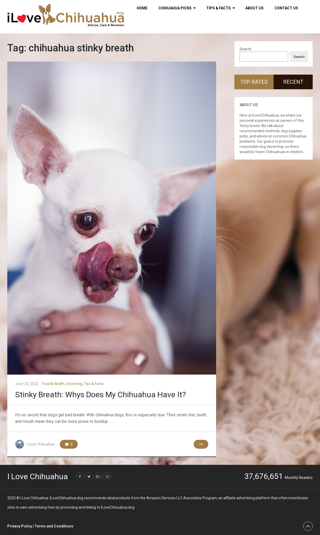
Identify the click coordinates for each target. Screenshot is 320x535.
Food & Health (53, 384)
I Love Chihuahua (41, 444)
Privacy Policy (19, 526)
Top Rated (254, 82)
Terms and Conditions (53, 526)
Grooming (74, 384)
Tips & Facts (218, 8)
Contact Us (286, 8)
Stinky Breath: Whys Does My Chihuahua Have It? (100, 394)
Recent (293, 82)
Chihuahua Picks (175, 8)
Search (245, 49)
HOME (142, 8)
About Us (254, 8)
